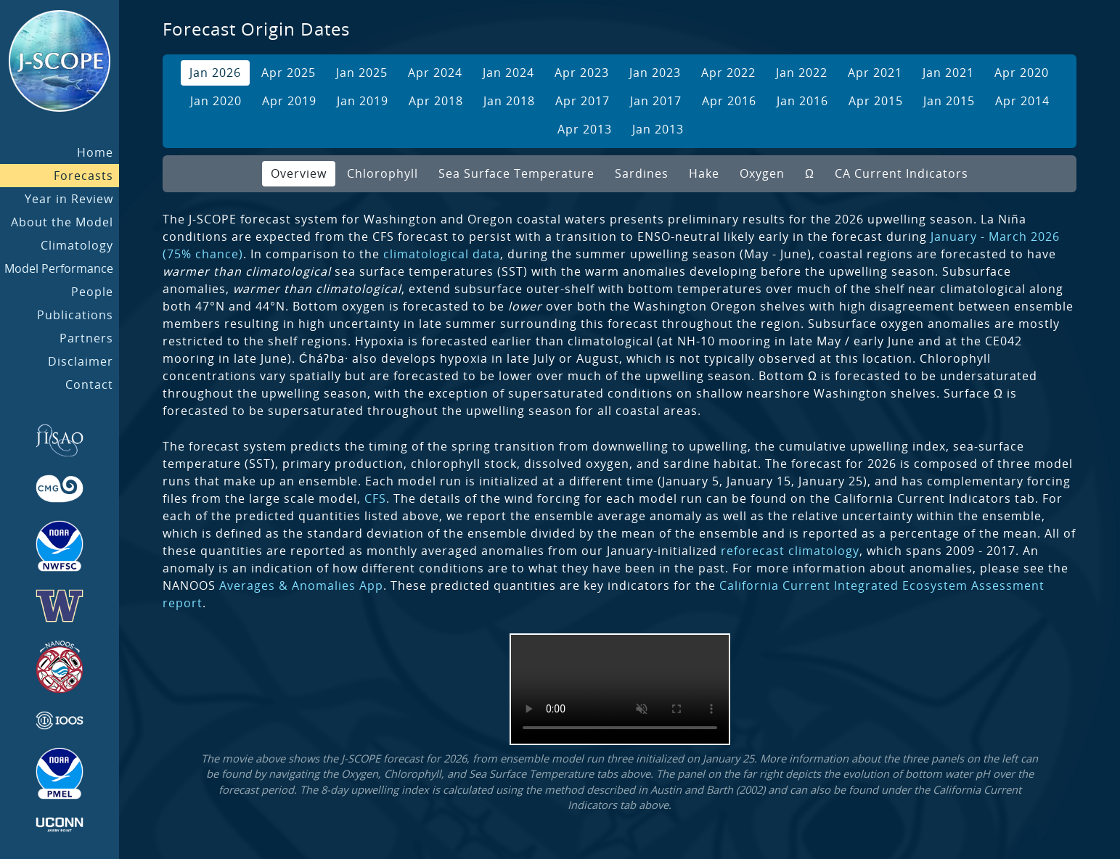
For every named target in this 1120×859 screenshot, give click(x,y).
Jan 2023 (655, 73)
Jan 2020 (216, 101)
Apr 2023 (582, 73)
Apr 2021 (875, 73)
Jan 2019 (362, 101)
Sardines (642, 173)
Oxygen (762, 173)
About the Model (62, 222)
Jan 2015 (949, 101)
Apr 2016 (729, 101)
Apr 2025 (288, 73)
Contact (89, 384)
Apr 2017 (582, 101)
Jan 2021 (948, 73)
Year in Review (69, 199)
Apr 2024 (435, 73)
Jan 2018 (509, 101)
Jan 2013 (658, 129)
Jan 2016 (802, 101)
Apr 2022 (728, 73)
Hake (704, 173)
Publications (75, 315)
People (92, 292)
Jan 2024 (508, 73)
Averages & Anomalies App (301, 585)
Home (95, 152)
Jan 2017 (656, 101)
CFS (375, 498)
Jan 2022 (801, 73)
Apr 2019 (289, 101)
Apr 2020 (1021, 73)
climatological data (441, 254)
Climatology (77, 245)
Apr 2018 (436, 101)
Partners (86, 338)
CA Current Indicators (901, 173)
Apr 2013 (584, 129)
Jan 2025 (362, 73)
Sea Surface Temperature (516, 173)
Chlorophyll (382, 173)
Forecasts (83, 176)
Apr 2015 (876, 101)
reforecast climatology (790, 551)
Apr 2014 (1022, 101)
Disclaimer (80, 361)
